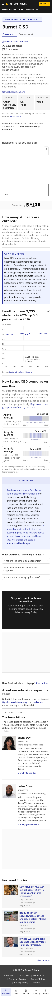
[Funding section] (36, 992)
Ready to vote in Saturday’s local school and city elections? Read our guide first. (32, 917)
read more (37, 702)
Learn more (15, 116)
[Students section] (6, 992)
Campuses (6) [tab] (25, 34)
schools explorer (12, 9)
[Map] (26, 171)
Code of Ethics (38, 979)
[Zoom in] (46, 149)
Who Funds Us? (41, 975)
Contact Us (23, 975)
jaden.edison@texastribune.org (31, 793)
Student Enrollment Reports (20, 372)
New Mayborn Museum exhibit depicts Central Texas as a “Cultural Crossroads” (31, 891)
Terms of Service (17, 979)
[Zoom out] (46, 153)
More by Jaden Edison (28, 824)
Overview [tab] (8, 34)
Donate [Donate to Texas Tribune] (44, 3)
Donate (36, 982)
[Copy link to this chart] (48, 311)
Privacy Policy (21, 982)
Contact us (42, 683)
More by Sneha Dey (27, 773)
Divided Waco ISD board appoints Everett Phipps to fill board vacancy (32, 941)
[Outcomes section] (26, 992)
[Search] (48, 9)
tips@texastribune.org (15, 702)
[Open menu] (3, 3)
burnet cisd (33, 9)
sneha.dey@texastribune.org (30, 745)
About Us (8, 975)
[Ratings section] (46, 992)
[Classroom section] (16, 992)
